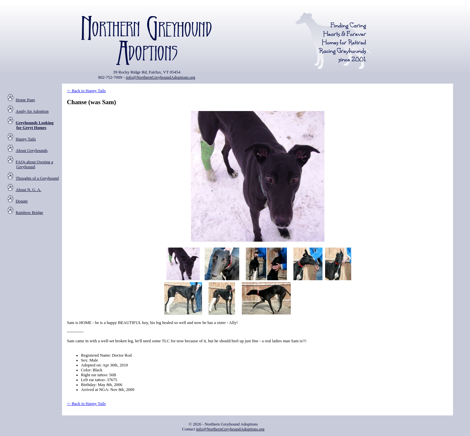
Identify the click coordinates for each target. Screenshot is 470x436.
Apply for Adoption (32, 111)
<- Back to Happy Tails (86, 91)
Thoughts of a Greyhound (37, 178)
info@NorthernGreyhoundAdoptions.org (160, 77)
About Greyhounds (32, 150)
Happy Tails (26, 139)
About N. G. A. (28, 189)
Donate (22, 201)
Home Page (25, 100)
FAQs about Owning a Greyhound (34, 164)
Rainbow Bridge (29, 212)
